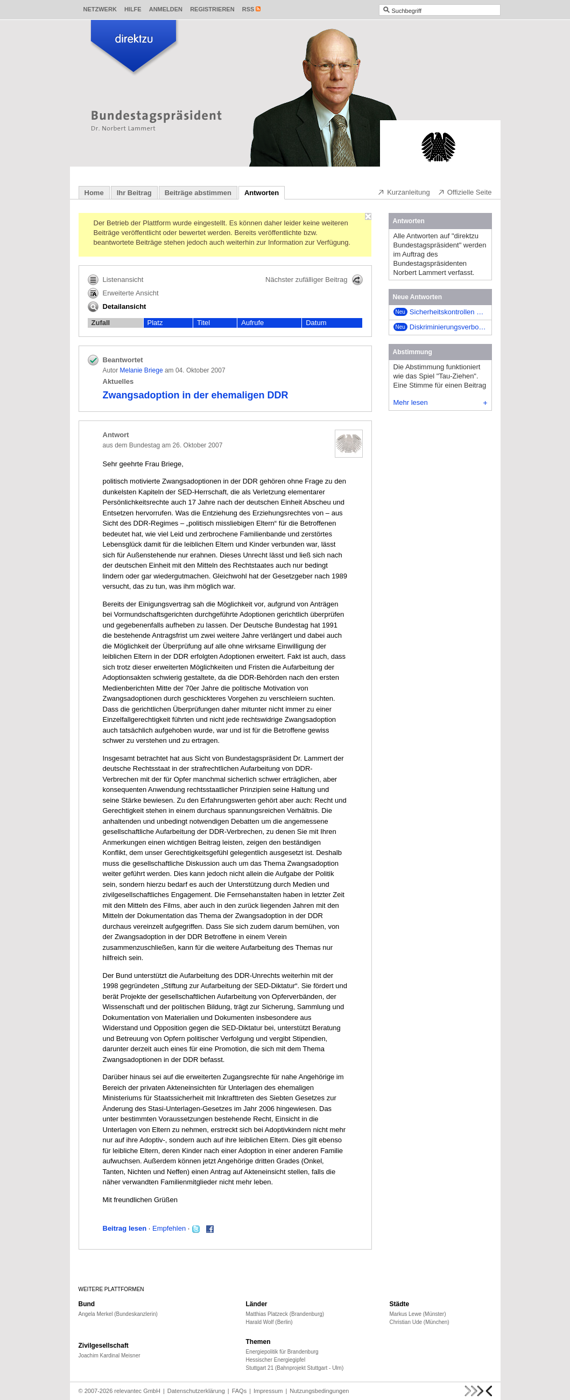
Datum (316, 323)
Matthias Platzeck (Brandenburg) (285, 1314)
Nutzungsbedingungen (319, 1391)
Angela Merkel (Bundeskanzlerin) (118, 1314)
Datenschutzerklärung (196, 1391)
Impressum (268, 1391)
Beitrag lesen (125, 1228)
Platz (155, 323)
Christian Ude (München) (419, 1322)
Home (94, 193)
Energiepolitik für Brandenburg (282, 1352)
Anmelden (165, 9)
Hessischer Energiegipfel (276, 1360)
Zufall (101, 323)
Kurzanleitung (403, 192)
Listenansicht (116, 279)
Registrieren (212, 9)
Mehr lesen (440, 402)
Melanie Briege (141, 370)
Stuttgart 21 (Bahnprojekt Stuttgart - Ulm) (295, 1368)
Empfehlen (169, 1228)
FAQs (239, 1391)
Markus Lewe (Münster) (418, 1314)
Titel (203, 323)
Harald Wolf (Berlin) (269, 1322)
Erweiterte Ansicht (123, 293)
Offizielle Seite (465, 192)
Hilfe (133, 9)
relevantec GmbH (137, 1391)
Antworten (261, 193)
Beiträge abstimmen (198, 193)
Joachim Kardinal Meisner (109, 1355)
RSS (248, 9)
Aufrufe (252, 323)
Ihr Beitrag (134, 193)
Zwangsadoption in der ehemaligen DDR (195, 395)
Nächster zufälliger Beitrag (313, 279)
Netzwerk (100, 9)
